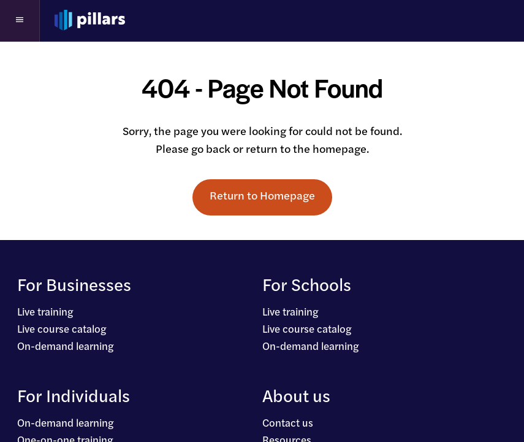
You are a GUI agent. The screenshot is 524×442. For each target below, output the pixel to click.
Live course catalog (62, 330)
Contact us (287, 424)
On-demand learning (65, 347)
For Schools (306, 286)
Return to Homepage (262, 197)
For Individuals (73, 397)
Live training (45, 313)
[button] (20, 21)
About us (296, 397)
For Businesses (74, 286)
